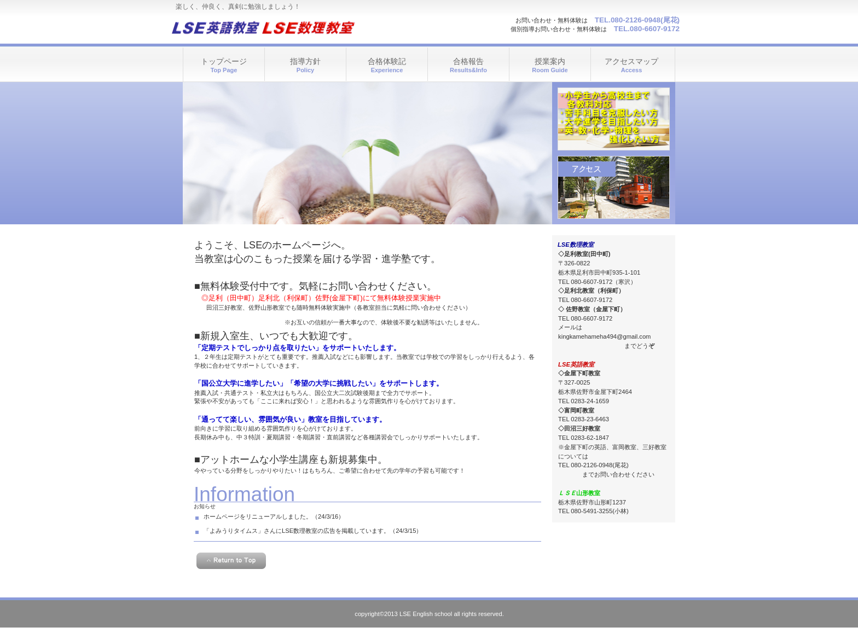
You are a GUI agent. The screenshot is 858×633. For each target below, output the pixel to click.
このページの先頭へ (231, 561)
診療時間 (614, 119)
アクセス (614, 187)
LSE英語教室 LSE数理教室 (280, 27)
